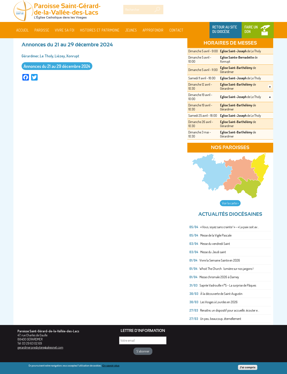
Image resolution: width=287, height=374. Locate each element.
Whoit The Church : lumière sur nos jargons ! (226, 269)
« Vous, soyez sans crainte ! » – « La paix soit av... (229, 227)
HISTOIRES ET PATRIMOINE (99, 30)
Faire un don (251, 29)
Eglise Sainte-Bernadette (237, 57)
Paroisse (42, 30)
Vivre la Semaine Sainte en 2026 (220, 260)
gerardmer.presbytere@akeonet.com (40, 347)
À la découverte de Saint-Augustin (221, 294)
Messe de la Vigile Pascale (215, 235)
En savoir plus (110, 365)
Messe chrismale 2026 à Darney (219, 277)
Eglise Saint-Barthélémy (236, 68)
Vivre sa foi (64, 30)
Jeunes (131, 30)
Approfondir (153, 30)
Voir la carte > (230, 203)
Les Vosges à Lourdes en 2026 (219, 302)
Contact (176, 30)
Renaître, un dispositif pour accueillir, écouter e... (229, 310)
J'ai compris (247, 367)
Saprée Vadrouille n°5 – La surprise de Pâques (228, 285)
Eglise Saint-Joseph (233, 51)
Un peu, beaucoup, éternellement (220, 319)
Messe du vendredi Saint (215, 244)
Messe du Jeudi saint (213, 252)
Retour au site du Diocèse (224, 29)
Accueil (22, 30)
